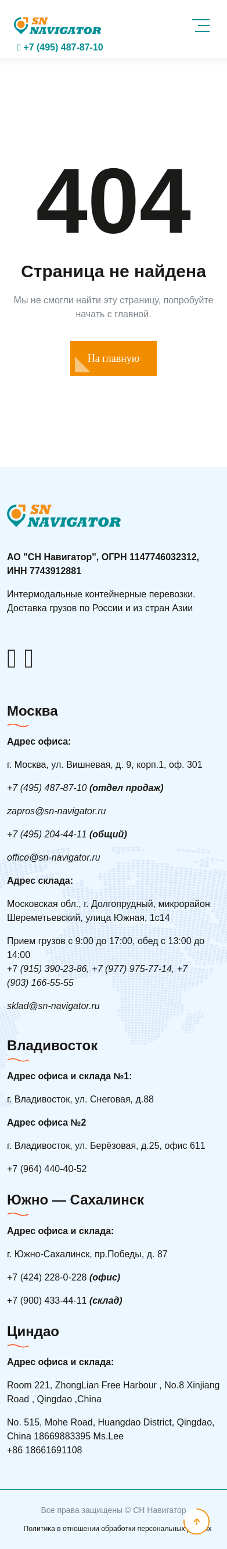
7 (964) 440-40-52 (47, 1169)
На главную (114, 358)
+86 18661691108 (44, 1450)
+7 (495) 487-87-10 (60, 47)
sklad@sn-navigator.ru (53, 1006)
